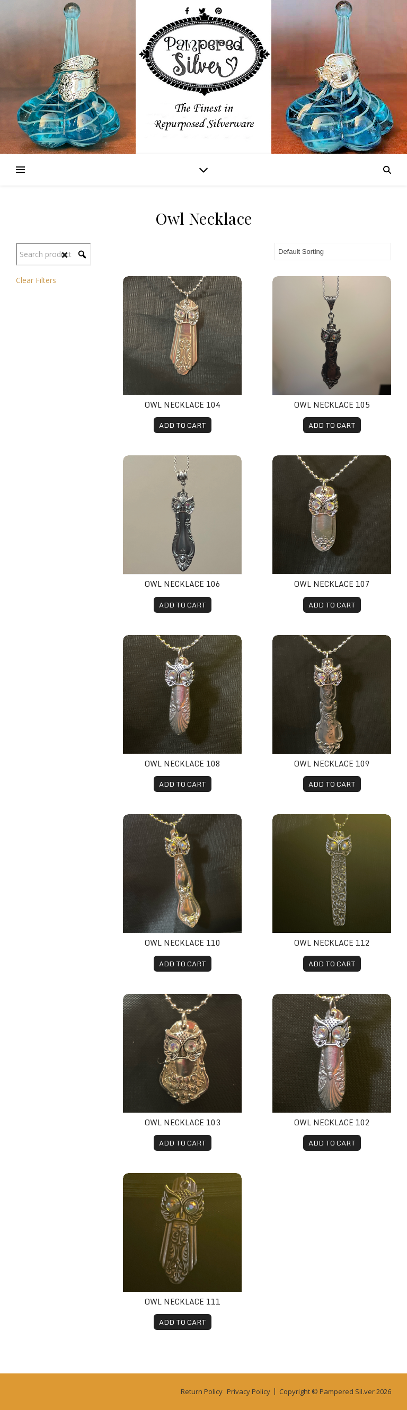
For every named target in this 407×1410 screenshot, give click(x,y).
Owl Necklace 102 (332, 1122)
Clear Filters (36, 280)
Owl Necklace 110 (182, 943)
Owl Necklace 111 (182, 1302)
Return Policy (202, 1391)
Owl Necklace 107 (332, 584)
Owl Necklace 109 (332, 763)
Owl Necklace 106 (182, 584)
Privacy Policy (248, 1391)
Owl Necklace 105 (332, 405)
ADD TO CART (182, 425)
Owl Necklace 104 (182, 405)
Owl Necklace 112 (332, 943)
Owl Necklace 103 (182, 1122)
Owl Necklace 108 (182, 763)
